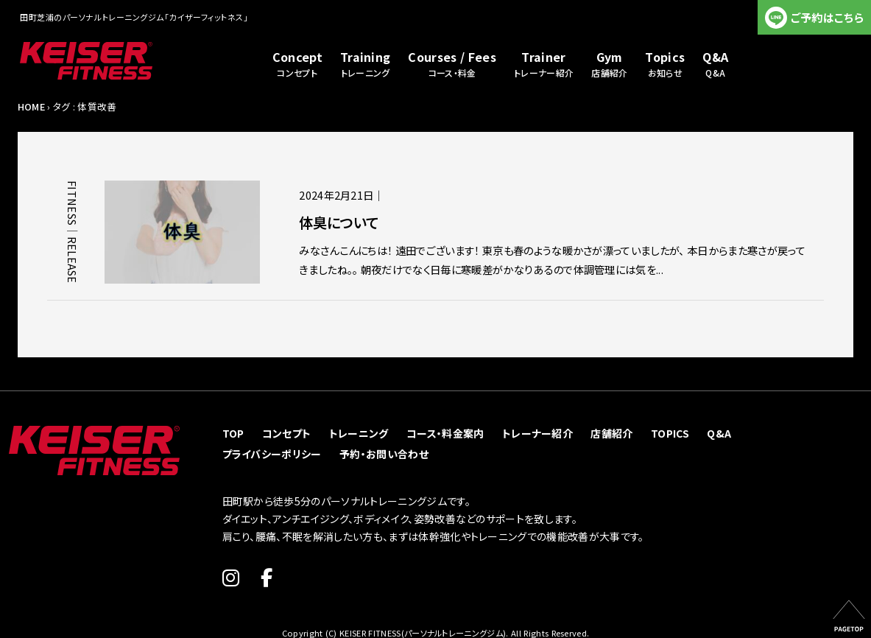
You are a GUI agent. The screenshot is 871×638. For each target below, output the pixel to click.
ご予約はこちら (827, 17)
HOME (31, 106)
